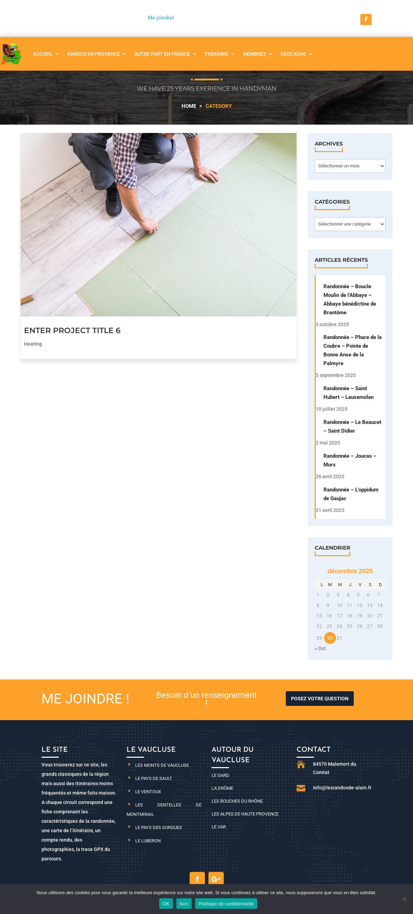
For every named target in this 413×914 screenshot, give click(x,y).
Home (189, 106)
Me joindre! (161, 18)
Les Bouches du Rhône (237, 801)
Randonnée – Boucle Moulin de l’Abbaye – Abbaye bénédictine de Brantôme (349, 299)
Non (184, 903)
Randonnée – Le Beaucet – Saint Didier (352, 426)
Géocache (293, 54)
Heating (33, 344)
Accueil (43, 54)
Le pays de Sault (153, 778)
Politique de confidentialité (226, 903)
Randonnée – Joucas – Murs (349, 460)
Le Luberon (148, 840)
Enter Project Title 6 (72, 330)
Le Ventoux (148, 791)
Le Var (219, 826)
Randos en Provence (93, 54)
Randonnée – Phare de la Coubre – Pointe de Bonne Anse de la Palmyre (352, 350)
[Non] (404, 899)
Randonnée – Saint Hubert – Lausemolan (348, 392)
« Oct (320, 648)
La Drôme (222, 788)
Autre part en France (162, 54)
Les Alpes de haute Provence (245, 814)
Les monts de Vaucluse (162, 765)
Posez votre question (320, 698)
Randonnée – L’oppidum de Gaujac (350, 494)
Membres (254, 54)
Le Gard (220, 775)
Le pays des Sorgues (158, 827)
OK (166, 903)
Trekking (216, 54)
